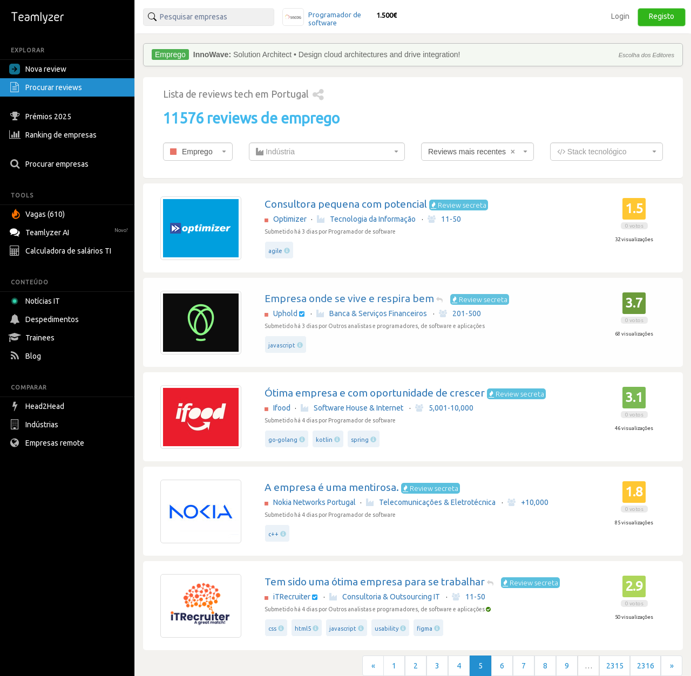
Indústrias (35, 424)
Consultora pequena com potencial (346, 204)
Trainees (33, 337)
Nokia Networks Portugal (314, 502)
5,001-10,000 (444, 408)
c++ (273, 534)
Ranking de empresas (54, 135)
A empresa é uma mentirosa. (332, 487)
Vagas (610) (38, 214)
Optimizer (290, 219)
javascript (281, 345)
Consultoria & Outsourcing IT (384, 596)
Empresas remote (48, 443)
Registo (661, 16)
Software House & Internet (352, 408)
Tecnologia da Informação (366, 219)
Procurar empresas (50, 164)
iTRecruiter (291, 596)
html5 (303, 628)
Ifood (281, 408)
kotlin (324, 439)
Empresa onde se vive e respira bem (349, 298)
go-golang (282, 439)
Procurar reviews (47, 87)
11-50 (444, 219)
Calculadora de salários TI (61, 251)
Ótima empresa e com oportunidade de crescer (375, 393)
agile (275, 251)
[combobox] (198, 151)
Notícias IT (36, 301)
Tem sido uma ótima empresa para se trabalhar (375, 582)
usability (386, 628)
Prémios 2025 (41, 116)
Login (620, 16)
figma (424, 628)
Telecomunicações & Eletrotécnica (431, 502)
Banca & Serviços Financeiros (371, 313)
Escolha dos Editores (646, 55)
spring (360, 439)
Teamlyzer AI (70, 231)
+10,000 (527, 502)
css (272, 628)
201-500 (460, 313)
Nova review (37, 69)
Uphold (285, 313)
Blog (26, 356)
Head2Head (38, 406)
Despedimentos (45, 319)
